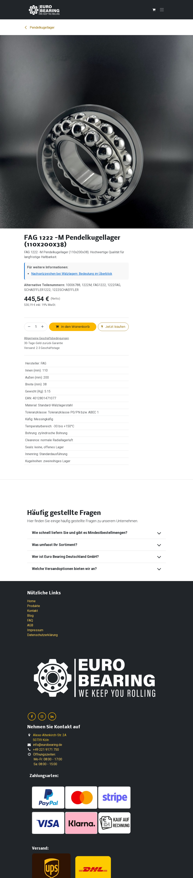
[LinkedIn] (52, 716)
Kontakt (32, 611)
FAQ (30, 620)
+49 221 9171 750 (46, 749)
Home (31, 601)
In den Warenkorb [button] (73, 326)
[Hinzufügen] (43, 327)
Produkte (33, 606)
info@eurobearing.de (47, 745)
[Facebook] (32, 716)
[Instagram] (42, 716)
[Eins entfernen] (28, 327)
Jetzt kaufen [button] (113, 326)
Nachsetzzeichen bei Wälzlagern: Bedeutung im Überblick (71, 274)
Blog (30, 616)
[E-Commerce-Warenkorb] (154, 10)
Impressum (35, 630)
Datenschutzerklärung (42, 635)
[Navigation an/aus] (162, 10)
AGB (30, 625)
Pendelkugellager (39, 27)
